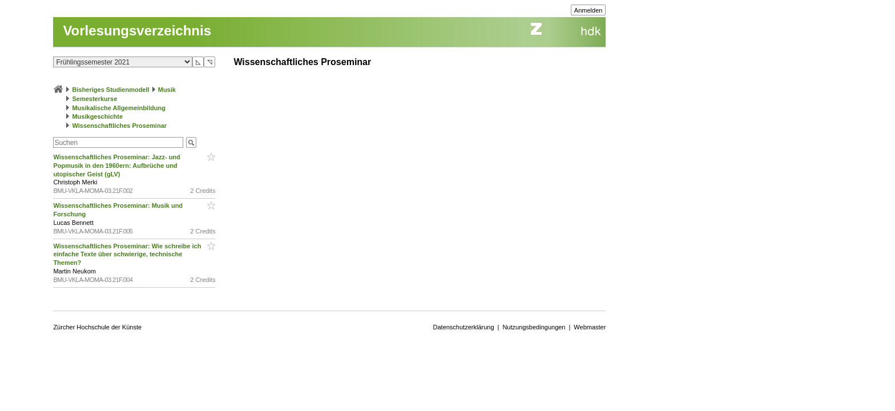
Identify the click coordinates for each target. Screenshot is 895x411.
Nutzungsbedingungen (533, 327)
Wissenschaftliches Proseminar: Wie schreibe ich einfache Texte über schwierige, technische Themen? (127, 255)
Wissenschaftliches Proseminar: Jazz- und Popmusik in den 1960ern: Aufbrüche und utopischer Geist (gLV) (116, 166)
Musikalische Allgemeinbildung (118, 107)
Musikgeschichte (97, 116)
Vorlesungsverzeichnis (137, 30)
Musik (167, 89)
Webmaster (590, 327)
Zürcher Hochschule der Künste (97, 327)
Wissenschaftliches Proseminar (119, 125)
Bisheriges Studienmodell (111, 89)
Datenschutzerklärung (463, 327)
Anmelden (588, 10)
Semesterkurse (94, 98)
